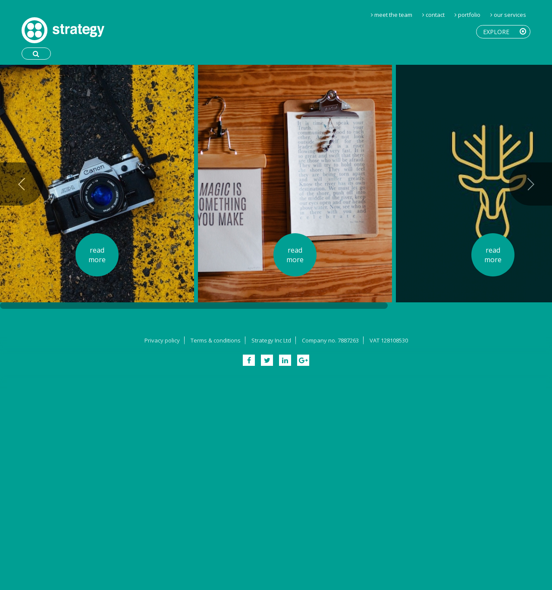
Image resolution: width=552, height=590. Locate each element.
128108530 (394, 340)
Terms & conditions (216, 340)
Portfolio (469, 15)
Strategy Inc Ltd (271, 340)
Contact (435, 15)
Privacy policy (162, 340)
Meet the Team (393, 15)
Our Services (510, 15)
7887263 (348, 340)
